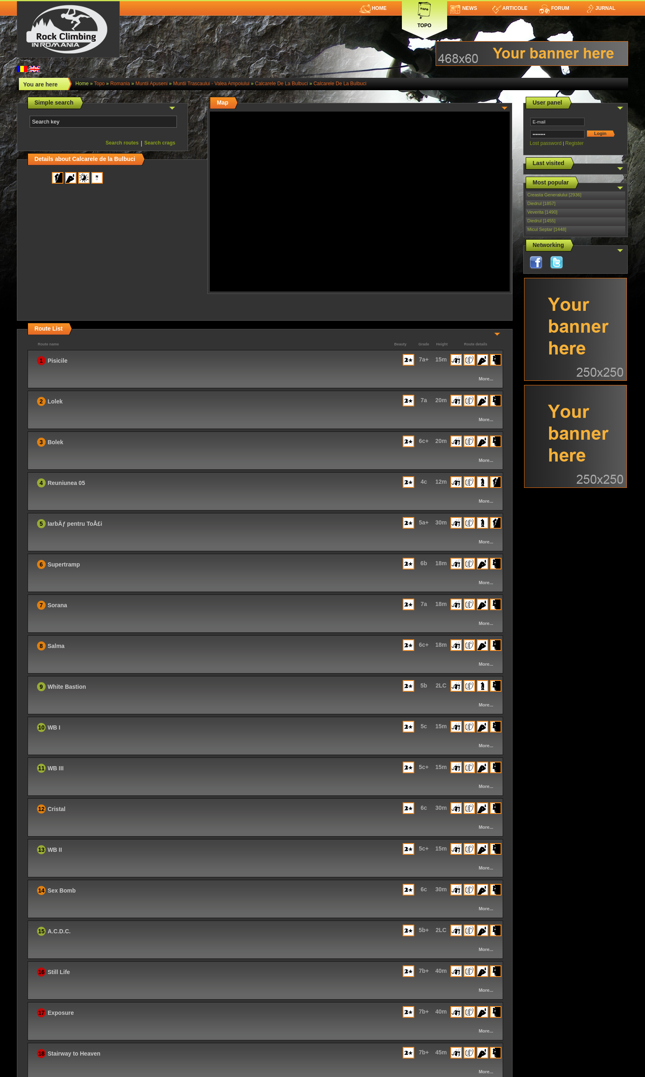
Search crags (159, 143)
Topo (424, 13)
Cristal (57, 809)
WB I (54, 727)
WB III (56, 768)
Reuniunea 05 (66, 483)
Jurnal (600, 8)
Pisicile (57, 360)
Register (574, 143)
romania (120, 83)
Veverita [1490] (542, 212)
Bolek (55, 442)
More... (486, 378)
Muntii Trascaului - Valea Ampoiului (211, 83)
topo (99, 83)
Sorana (57, 605)
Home (373, 8)
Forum (554, 8)
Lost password (545, 143)
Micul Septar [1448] (546, 229)
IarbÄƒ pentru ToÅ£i (75, 523)
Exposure (61, 1012)
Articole (509, 8)
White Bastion (67, 686)
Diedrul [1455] (541, 220)
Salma (56, 646)
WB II (55, 849)
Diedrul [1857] (541, 203)
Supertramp (64, 564)
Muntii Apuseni (151, 83)
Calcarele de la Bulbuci (281, 83)
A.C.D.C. (59, 931)
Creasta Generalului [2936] (554, 194)
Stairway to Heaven (74, 1053)
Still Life (59, 972)
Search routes (122, 143)
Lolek (55, 401)
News (463, 8)
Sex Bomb (62, 890)
